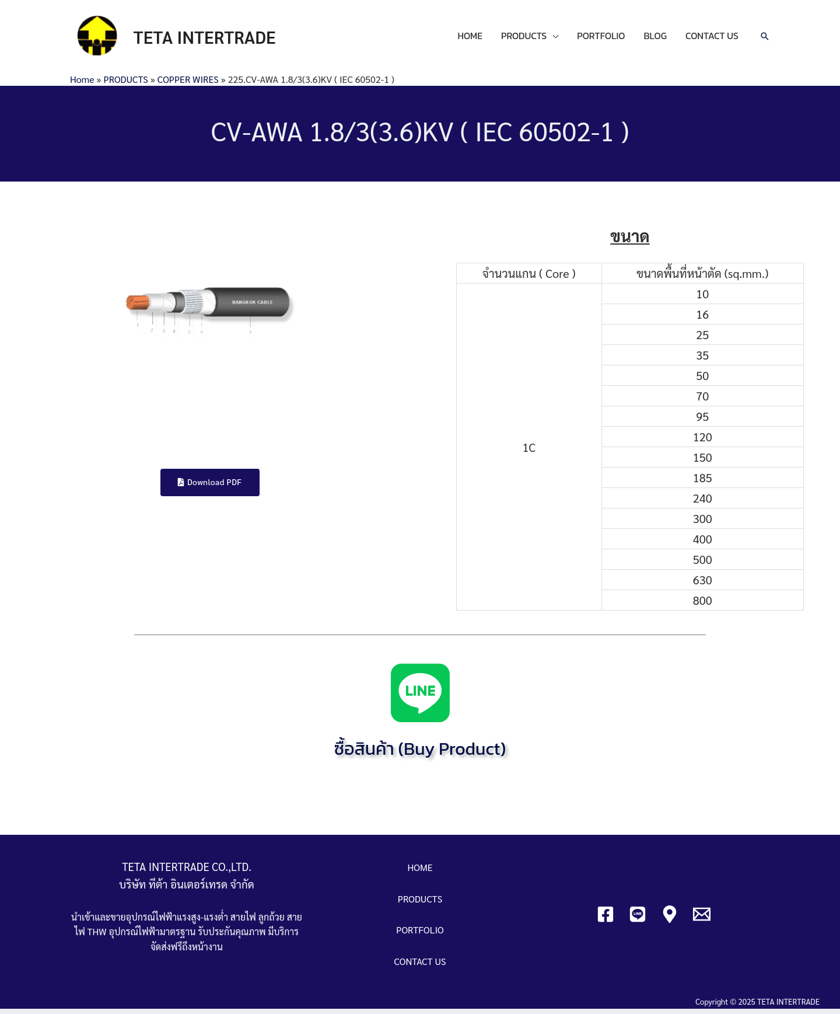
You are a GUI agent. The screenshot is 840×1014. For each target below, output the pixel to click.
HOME (469, 39)
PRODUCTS (524, 39)
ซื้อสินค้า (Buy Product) (420, 754)
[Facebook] (605, 919)
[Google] (669, 919)
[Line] (637, 919)
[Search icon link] (765, 39)
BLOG (655, 39)
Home (82, 84)
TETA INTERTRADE (210, 38)
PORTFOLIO (601, 39)
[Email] (701, 919)
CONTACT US (711, 39)
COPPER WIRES (188, 84)
